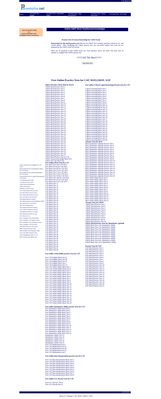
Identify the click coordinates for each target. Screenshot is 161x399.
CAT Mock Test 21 (51, 202)
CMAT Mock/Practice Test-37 (55, 155)
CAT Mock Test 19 (51, 199)
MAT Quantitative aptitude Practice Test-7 (99, 155)
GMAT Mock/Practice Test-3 (95, 208)
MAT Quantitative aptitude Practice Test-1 (99, 144)
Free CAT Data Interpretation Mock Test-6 (59, 371)
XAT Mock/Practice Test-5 (94, 255)
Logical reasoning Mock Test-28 (96, 140)
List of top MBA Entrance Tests (28, 233)
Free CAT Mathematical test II (55, 346)
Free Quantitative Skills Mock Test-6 (57, 318)
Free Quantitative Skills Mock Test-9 (57, 324)
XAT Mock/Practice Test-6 (94, 257)
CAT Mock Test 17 (51, 195)
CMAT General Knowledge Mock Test (58, 159)
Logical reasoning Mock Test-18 (96, 121)
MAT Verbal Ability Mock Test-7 (96, 189)
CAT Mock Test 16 (51, 193)
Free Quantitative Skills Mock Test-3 (57, 312)
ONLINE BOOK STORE (29, 30)
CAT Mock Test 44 (51, 246)
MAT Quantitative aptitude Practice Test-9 (99, 159)
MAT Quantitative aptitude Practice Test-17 (100, 174)
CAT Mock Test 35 (51, 229)
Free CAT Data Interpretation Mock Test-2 (59, 362)
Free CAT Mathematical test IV (56, 350)
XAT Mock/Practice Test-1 (94, 248)
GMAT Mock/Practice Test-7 (95, 216)
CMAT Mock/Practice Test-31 (55, 144)
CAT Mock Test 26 (51, 212)
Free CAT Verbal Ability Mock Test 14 (58, 291)
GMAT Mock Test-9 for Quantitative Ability (100, 240)
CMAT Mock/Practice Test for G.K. (57, 157)
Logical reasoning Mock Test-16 (96, 117)
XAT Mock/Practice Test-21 (94, 286)
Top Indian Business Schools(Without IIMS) (32, 201)
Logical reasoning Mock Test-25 (96, 134)
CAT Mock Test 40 (51, 238)
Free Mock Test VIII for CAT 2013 (57, 178)
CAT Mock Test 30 (51, 219)
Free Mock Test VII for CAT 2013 (56, 176)
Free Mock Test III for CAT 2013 (56, 168)
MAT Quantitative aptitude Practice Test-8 (99, 157)
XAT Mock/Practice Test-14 (94, 272)
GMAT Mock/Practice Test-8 (95, 218)
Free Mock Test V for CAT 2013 (56, 172)
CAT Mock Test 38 (51, 235)
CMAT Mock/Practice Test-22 (55, 127)
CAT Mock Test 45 (51, 248)
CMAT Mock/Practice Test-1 (55, 87)
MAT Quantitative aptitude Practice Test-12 (100, 164)
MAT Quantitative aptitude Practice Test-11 (100, 163)
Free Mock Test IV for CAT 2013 (56, 170)
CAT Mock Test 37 (51, 233)
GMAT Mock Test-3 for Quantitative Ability (100, 229)
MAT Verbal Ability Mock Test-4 (96, 183)
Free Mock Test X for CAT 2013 (56, 181)
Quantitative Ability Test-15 (54, 335)
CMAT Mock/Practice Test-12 (55, 108)
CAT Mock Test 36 (51, 231)
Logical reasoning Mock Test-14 (96, 113)
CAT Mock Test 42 (51, 242)
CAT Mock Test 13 (51, 187)
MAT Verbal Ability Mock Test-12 (97, 199)
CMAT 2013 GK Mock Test (54, 161)
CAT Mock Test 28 (51, 216)
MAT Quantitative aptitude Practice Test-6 (99, 153)
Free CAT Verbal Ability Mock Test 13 (58, 290)
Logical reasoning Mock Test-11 (97, 108)
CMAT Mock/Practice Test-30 (55, 142)
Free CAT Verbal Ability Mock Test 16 (58, 295)
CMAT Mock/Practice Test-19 (55, 121)
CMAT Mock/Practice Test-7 (55, 98)
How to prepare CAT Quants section (30, 220)
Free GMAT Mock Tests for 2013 (29, 195)
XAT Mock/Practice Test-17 (94, 278)
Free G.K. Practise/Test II (54, 384)
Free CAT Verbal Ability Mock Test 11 (58, 286)
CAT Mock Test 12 (51, 185)
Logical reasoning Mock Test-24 (96, 132)
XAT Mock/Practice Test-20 (94, 284)
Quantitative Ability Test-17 (54, 339)
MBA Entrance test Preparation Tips (30, 230)
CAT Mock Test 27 (51, 214)
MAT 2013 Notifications (26, 205)
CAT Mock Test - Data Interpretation (74, 14)
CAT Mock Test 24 (51, 208)
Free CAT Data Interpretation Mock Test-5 (59, 369)
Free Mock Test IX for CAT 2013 (56, 180)
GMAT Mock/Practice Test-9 (95, 219)
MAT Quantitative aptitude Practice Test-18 (100, 176)
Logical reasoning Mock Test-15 (96, 115)
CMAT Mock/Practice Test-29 (55, 140)
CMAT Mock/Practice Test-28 (55, 138)
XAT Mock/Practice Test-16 (94, 276)
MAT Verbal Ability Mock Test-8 (96, 191)
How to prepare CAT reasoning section (30, 222)
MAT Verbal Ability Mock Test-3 (96, 181)
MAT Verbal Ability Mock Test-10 (97, 195)
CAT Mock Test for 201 (26, 182)
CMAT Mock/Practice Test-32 (55, 145)
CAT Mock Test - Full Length (118, 14)
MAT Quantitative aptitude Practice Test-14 (100, 168)
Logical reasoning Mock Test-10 (96, 106)
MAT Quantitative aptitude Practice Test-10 (100, 161)
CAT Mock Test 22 (51, 204)
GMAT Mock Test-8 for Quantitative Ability (100, 238)
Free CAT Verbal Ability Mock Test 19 (58, 301)
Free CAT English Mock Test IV (56, 261)
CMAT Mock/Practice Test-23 (55, 128)
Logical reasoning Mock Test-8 (95, 102)
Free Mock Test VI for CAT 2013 (56, 174)
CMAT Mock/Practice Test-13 (55, 109)
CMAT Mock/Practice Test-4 (55, 92)
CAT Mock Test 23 (51, 206)
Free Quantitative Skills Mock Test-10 (58, 326)
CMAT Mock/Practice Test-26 (55, 134)
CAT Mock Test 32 (51, 223)
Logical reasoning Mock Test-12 (96, 109)
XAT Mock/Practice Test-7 (94, 259)
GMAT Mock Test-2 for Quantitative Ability (100, 227)
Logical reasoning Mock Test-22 (96, 128)
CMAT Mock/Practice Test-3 (55, 91)
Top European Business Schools (28, 207)
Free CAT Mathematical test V (55, 352)
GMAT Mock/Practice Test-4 (95, 210)
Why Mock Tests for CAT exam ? (29, 226)
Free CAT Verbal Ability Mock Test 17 (58, 297)
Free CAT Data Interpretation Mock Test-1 (59, 360)
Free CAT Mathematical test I (55, 345)
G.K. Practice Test (25, 216)
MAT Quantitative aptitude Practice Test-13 (100, 166)
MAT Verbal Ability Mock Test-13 (97, 200)
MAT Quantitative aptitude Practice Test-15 (100, 170)
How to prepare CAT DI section (28, 224)
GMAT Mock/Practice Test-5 (95, 212)
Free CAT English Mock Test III (56, 259)
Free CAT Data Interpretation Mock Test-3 (59, 363)
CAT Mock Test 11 (51, 183)
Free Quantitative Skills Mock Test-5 (57, 316)
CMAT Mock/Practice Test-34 (55, 149)
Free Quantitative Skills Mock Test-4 (57, 314)
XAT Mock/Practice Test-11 (94, 267)
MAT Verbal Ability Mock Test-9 (96, 193)
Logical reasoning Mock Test (95, 89)
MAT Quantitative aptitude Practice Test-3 (99, 147)
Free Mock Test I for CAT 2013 (56, 164)
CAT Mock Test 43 (51, 244)
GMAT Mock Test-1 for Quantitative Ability (100, 225)
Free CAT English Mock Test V (56, 263)
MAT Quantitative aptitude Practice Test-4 (99, 149)
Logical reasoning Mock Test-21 (96, 127)
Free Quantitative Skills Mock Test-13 (58, 331)
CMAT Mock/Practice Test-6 (55, 96)
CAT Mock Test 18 (51, 197)
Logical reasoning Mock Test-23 (96, 130)
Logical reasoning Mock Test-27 (96, 138)
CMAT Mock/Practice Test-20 (55, 123)
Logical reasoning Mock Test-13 (96, 111)
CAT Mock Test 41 (51, 240)
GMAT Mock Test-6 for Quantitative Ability (100, 235)
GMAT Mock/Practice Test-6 (95, 214)
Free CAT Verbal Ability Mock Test (57, 267)
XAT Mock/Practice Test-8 (94, 261)
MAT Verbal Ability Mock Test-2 (96, 180)
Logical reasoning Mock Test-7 (95, 100)
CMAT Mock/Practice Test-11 (55, 106)
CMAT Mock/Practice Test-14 (55, 111)
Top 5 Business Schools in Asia (28, 214)
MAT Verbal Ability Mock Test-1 (96, 178)
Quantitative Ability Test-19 (54, 343)
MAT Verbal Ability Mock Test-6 (96, 187)
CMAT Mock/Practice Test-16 (55, 115)
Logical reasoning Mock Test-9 (95, 104)
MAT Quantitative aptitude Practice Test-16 (100, 172)
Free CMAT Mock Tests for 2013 (29, 190)
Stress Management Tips (26, 235)
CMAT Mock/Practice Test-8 (55, 100)
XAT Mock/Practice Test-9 (94, 263)
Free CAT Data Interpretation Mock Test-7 (59, 373)
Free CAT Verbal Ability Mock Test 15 (58, 293)
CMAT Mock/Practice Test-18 (55, 119)
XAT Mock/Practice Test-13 (94, 271)
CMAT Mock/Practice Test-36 (55, 153)
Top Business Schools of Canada (29, 212)
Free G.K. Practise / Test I (54, 382)
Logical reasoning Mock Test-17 (96, 119)
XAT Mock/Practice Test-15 (94, 274)
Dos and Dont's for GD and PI (28, 203)
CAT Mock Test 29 (51, 218)
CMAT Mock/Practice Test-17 (55, 117)
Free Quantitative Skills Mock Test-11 (58, 327)
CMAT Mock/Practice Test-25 (55, 132)
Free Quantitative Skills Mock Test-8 (57, 322)
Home (22, 14)
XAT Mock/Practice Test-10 (94, 265)
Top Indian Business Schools (27, 199)
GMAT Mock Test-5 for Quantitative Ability (100, 233)
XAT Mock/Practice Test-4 (94, 254)
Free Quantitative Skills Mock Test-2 (57, 310)
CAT (75, 396)
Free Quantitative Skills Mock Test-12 (58, 329)
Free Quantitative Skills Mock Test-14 (58, 333)
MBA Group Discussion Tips (28, 228)
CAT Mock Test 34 (51, 227)
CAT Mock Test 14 (51, 189)
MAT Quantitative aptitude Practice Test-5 (99, 151)
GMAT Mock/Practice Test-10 (95, 221)
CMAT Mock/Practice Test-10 (55, 104)
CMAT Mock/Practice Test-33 (55, 147)
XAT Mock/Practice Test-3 (94, 252)
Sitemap (69, 396)
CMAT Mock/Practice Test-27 (55, 136)
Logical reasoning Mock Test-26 (96, 136)
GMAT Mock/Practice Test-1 (95, 204)
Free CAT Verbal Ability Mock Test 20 (58, 303)
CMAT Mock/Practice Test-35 (55, 151)
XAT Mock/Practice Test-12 (94, 269)
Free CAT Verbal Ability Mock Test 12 (58, 288)
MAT (79, 396)
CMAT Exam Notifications (27, 184)
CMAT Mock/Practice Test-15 (55, 113)
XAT (90, 396)
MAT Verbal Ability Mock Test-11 (97, 197)
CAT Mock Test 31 (51, 221)
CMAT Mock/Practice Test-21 (55, 125)
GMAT (85, 396)
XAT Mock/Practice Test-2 (94, 250)
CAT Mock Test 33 (51, 225)
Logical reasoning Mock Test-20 (96, 125)
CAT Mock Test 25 (51, 210)
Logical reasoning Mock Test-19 (96, 123)
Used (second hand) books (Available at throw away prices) (29, 34)
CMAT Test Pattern (25, 186)
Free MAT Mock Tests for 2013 (28, 193)
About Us (62, 396)
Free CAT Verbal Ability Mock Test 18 (58, 299)
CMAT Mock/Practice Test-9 (55, 102)
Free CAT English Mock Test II (56, 257)
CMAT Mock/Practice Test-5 (55, 94)
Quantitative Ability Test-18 (54, 341)
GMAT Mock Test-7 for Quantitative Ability (100, 236)
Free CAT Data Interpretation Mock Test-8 (59, 375)
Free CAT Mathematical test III (56, 348)
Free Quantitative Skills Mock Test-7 (57, 320)
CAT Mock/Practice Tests (27, 180)
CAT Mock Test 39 (51, 236)
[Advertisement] (29, 21)
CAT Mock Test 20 (51, 200)
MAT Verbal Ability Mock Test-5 (96, 185)
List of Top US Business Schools (29, 209)
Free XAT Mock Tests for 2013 (28, 197)
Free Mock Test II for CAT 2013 (56, 166)
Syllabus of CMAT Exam (27, 188)
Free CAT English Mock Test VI (56, 265)
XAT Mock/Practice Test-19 (94, 282)
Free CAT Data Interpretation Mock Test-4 (59, 367)
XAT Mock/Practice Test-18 (94, 280)
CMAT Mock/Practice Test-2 (55, 89)
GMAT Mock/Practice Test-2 (95, 206)
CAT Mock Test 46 (51, 250)
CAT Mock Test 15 (51, 191)
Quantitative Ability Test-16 (54, 337)
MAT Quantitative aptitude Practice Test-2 (99, 145)
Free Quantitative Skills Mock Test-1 (57, 308)
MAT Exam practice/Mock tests (28, 237)
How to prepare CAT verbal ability (29, 218)
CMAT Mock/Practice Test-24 (55, 130)
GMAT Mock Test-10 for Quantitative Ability (100, 242)
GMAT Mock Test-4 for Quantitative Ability (100, 231)
